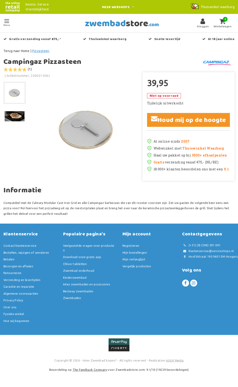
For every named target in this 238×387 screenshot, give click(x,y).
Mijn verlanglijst (133, 259)
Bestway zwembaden (78, 291)
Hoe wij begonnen (16, 320)
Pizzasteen (40, 51)
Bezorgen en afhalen (18, 266)
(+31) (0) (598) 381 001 (201, 245)
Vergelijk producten (136, 266)
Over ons (9, 307)
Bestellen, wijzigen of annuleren (26, 252)
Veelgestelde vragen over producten (88, 248)
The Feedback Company (90, 369)
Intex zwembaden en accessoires (86, 284)
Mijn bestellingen (134, 252)
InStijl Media (174, 360)
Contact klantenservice (19, 245)
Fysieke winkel (13, 313)
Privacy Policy (13, 300)
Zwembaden (72, 298)
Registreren (130, 245)
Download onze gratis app (82, 257)
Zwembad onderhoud (78, 270)
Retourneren (12, 273)
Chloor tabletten (75, 263)
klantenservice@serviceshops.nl (208, 251)
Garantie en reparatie (18, 286)
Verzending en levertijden (22, 279)
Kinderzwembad (75, 277)
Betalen (8, 259)
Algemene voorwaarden (20, 293)
